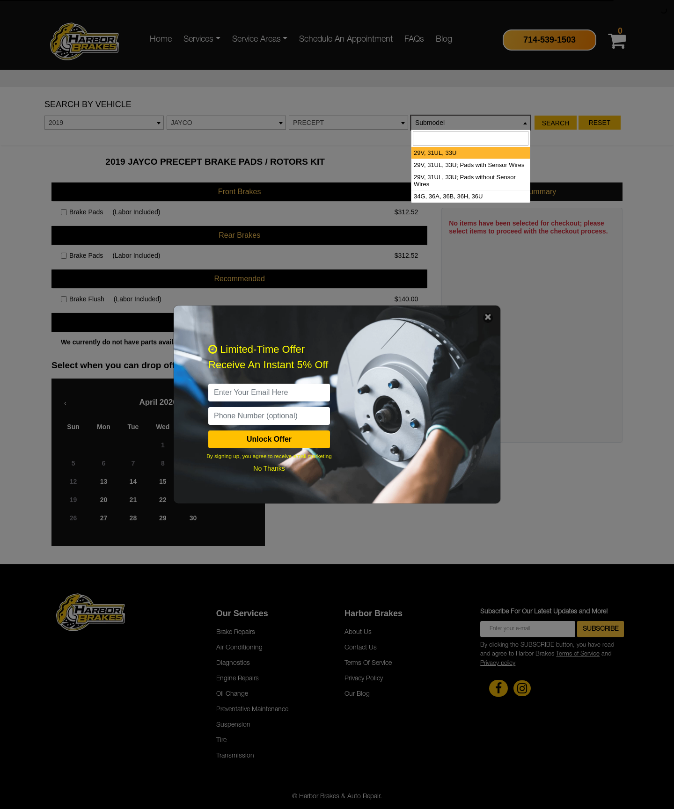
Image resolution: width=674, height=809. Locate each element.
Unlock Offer (269, 439)
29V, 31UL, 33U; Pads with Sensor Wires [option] (469, 164)
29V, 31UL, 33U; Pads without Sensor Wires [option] (465, 181)
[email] (269, 392)
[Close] (488, 318)
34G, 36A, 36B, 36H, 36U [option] (448, 196)
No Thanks (269, 468)
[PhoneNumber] (269, 416)
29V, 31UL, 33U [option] (435, 152)
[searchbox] (470, 138)
